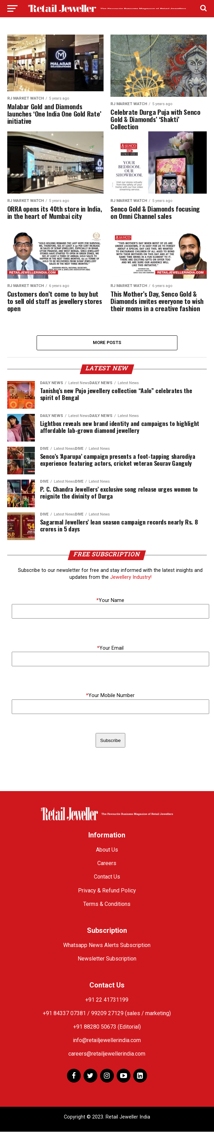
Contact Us (107, 877)
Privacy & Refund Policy (107, 891)
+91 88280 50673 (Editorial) (107, 1027)
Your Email (110, 648)
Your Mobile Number (110, 696)
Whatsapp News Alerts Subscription (106, 945)
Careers (106, 864)
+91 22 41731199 (106, 1000)
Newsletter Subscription (107, 959)
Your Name (110, 601)
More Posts (107, 342)
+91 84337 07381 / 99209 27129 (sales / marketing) (107, 1013)
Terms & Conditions (106, 904)
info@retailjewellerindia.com (107, 1041)
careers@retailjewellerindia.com (106, 1054)
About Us (107, 850)
